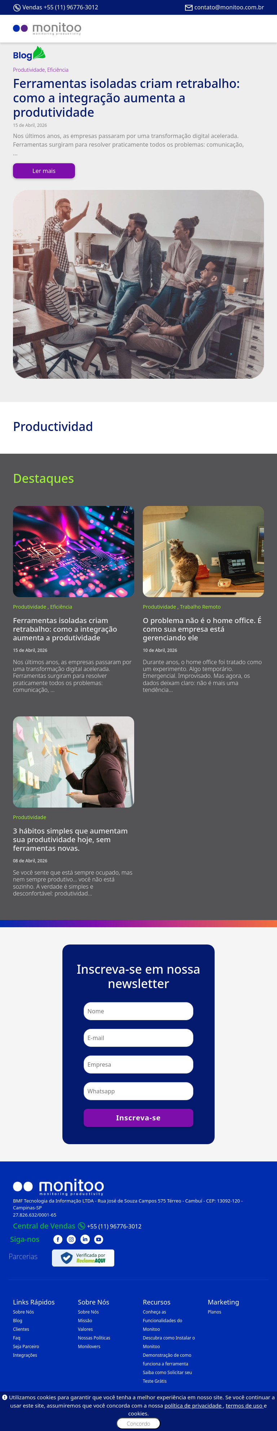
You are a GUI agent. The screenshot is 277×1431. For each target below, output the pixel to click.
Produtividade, (30, 69)
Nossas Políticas (94, 1338)
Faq (16, 1338)
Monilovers (89, 1346)
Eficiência (58, 69)
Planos (214, 1312)
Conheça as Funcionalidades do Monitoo (162, 1320)
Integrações (25, 1355)
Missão (85, 1320)
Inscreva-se (138, 1118)
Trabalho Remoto (200, 606)
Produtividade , (31, 606)
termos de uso (245, 1405)
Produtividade (29, 817)
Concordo (138, 1423)
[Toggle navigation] (254, 29)
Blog (17, 1320)
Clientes (21, 1329)
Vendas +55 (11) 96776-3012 (60, 7)
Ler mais (44, 171)
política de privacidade (193, 1405)
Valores (85, 1329)
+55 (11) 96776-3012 (114, 1226)
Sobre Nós (23, 1312)
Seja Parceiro (26, 1346)
